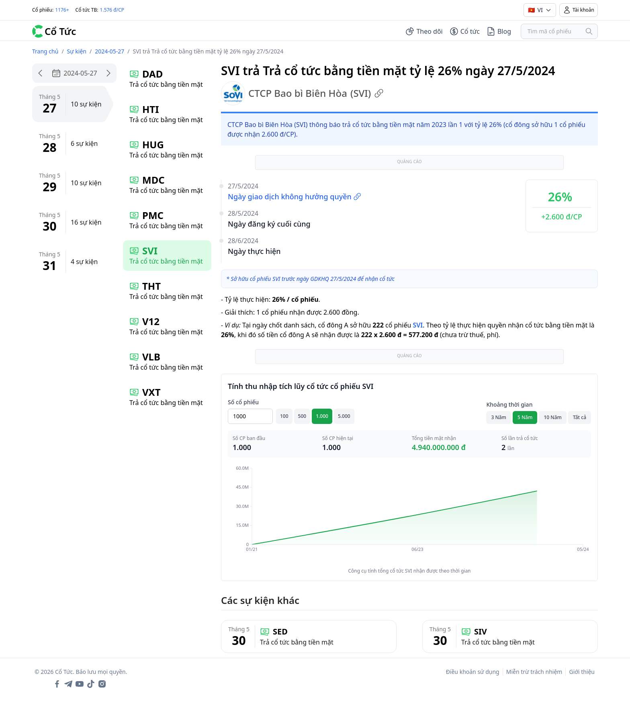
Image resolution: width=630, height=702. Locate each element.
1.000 (322, 416)
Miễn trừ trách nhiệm (534, 671)
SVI (418, 325)
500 (302, 416)
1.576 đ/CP (112, 9)
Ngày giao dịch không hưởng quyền (294, 196)
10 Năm (552, 417)
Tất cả (579, 417)
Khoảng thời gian (509, 404)
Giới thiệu (582, 671)
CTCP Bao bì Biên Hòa (302, 93)
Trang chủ (45, 51)
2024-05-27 (109, 51)
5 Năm (525, 417)
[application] (409, 514)
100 (284, 416)
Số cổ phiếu (243, 402)
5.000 (344, 416)
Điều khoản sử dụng (472, 671)
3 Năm (498, 417)
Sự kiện (76, 51)
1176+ (62, 9)
